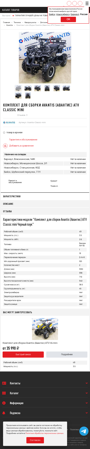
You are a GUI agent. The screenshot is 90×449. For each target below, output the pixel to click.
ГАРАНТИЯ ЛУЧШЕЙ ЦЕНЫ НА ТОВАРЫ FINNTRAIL (37, 15)
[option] (45, 57)
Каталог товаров (11, 10)
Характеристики (12, 196)
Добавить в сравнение (18, 146)
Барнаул (75, 15)
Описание (8, 203)
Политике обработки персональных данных (44, 433)
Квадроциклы (30, 22)
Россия (84, 15)
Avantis (9, 25)
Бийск (52, 15)
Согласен (35, 440)
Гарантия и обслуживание (20, 139)
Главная (6, 22)
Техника (17, 22)
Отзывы (7, 211)
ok (68, 19)
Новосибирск (63, 15)
